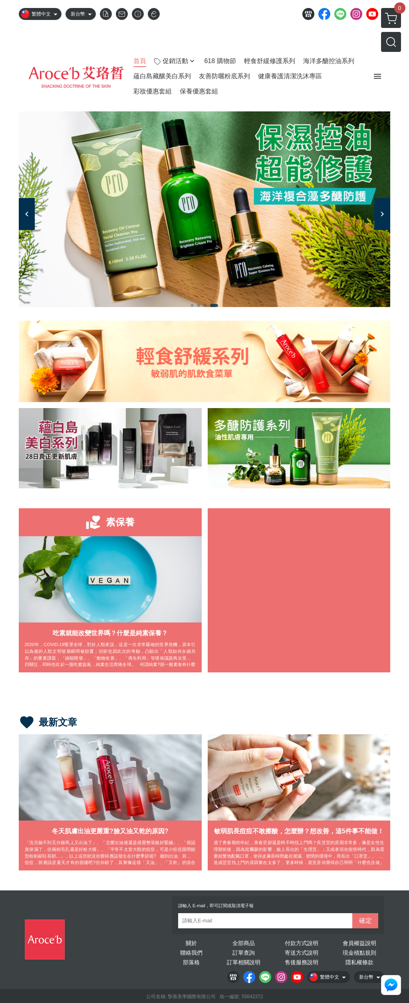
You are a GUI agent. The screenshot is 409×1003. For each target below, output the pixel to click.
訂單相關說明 (243, 962)
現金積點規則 (359, 952)
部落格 (191, 962)
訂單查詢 (243, 952)
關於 (191, 943)
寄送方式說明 (301, 952)
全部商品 (243, 943)
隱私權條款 (359, 962)
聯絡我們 (191, 952)
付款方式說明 (301, 943)
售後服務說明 (301, 962)
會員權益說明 (359, 943)
